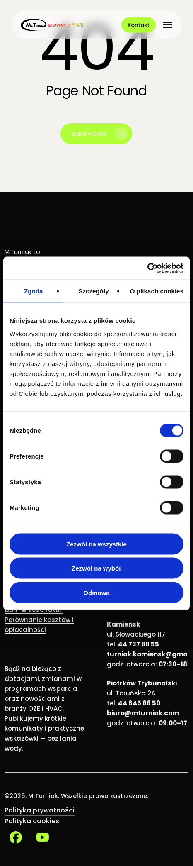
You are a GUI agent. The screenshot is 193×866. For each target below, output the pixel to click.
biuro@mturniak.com (143, 713)
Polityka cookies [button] (32, 821)
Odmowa (96, 592)
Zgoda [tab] (33, 291)
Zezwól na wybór (96, 568)
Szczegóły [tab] (93, 291)
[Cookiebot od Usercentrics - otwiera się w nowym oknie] (147, 268)
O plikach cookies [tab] (156, 291)
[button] (167, 25)
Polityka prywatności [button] (40, 810)
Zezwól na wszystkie (96, 543)
